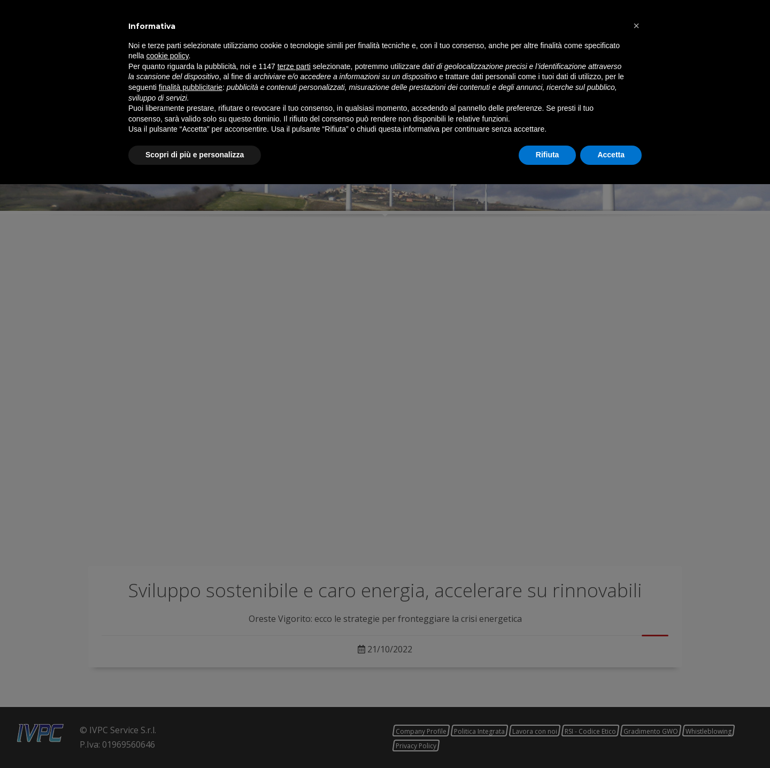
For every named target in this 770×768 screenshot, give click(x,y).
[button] (636, 609)
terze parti (294, 650)
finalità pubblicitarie (190, 671)
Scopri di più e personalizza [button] (194, 738)
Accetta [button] (611, 738)
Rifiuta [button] (547, 738)
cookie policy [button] (167, 640)
